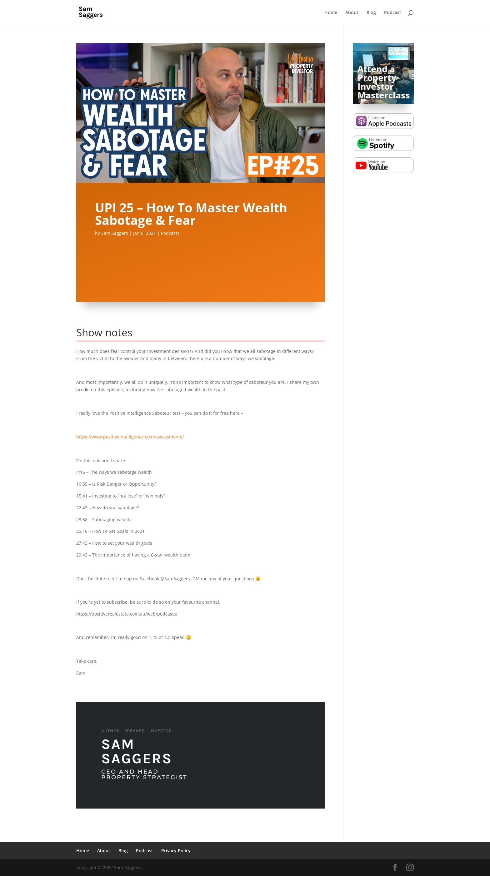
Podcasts (170, 233)
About (351, 12)
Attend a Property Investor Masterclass (384, 82)
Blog (371, 12)
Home (330, 12)
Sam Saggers (114, 233)
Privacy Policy (176, 851)
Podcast (392, 12)
